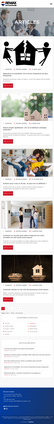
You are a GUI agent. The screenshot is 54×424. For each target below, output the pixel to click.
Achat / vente (8, 328)
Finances (7, 69)
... (11, 308)
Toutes (6, 323)
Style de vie (32, 331)
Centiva (30, 421)
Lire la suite (8, 85)
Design (6, 334)
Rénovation (32, 328)
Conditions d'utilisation (36, 418)
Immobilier (32, 326)
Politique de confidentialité (21, 418)
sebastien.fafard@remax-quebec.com (20, 401)
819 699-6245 (10, 399)
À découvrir (8, 326)
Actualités (7, 331)
